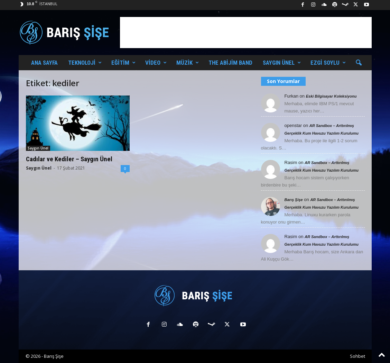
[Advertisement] (246, 32)
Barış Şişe (294, 200)
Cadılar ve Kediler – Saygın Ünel (69, 159)
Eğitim (123, 62)
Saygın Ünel (282, 62)
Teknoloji (85, 62)
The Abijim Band (230, 62)
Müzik (187, 62)
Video (156, 62)
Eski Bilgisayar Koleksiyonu (331, 96)
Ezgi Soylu (328, 62)
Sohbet (357, 356)
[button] (358, 63)
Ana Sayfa (44, 62)
